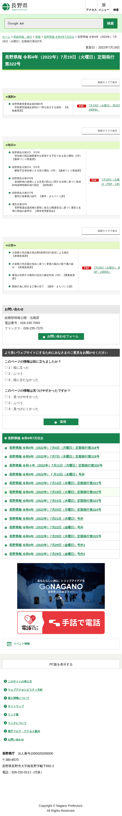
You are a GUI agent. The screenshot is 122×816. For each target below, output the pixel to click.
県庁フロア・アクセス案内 (24, 731)
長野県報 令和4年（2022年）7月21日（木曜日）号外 (46, 518)
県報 (38, 36)
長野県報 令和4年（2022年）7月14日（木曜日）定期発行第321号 (55, 483)
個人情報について (18, 698)
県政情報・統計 (22, 36)
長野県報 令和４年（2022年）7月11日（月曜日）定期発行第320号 (56, 465)
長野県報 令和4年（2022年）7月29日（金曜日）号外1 (47, 545)
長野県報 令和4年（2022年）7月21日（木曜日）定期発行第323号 (55, 501)
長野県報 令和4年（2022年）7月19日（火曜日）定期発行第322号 (55, 492)
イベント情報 (22, 643)
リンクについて (17, 723)
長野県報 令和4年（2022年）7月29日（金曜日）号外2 (47, 554)
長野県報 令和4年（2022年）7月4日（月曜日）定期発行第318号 (54, 448)
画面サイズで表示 (107, 82)
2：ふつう (15, 373)
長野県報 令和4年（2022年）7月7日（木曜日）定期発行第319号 (54, 456)
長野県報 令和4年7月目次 (59, 36)
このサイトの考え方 (20, 681)
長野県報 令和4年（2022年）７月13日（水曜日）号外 (47, 474)
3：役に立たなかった (23, 380)
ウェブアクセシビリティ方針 (25, 689)
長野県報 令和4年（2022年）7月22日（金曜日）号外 (46, 527)
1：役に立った (18, 367)
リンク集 (13, 714)
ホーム (6, 36)
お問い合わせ (16, 739)
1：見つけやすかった (23, 397)
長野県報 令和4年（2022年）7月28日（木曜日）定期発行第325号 (55, 536)
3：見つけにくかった (23, 409)
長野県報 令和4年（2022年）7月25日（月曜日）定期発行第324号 (55, 509)
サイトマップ (16, 706)
